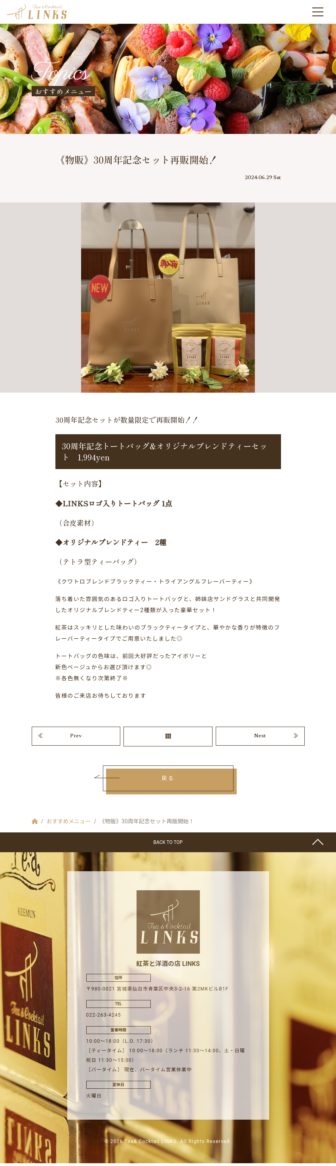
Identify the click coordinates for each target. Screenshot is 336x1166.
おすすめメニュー (68, 824)
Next (260, 738)
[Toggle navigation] (318, 12)
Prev (76, 738)
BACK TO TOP (167, 845)
